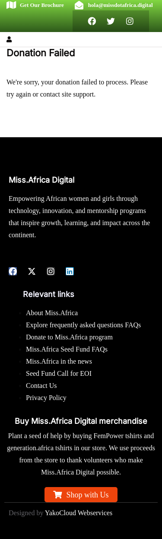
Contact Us (41, 385)
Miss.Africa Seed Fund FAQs (67, 349)
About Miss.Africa (52, 312)
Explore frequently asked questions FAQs (83, 325)
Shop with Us (87, 495)
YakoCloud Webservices (78, 512)
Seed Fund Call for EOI (59, 373)
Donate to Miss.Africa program (69, 337)
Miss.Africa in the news (59, 361)
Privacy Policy (46, 397)
